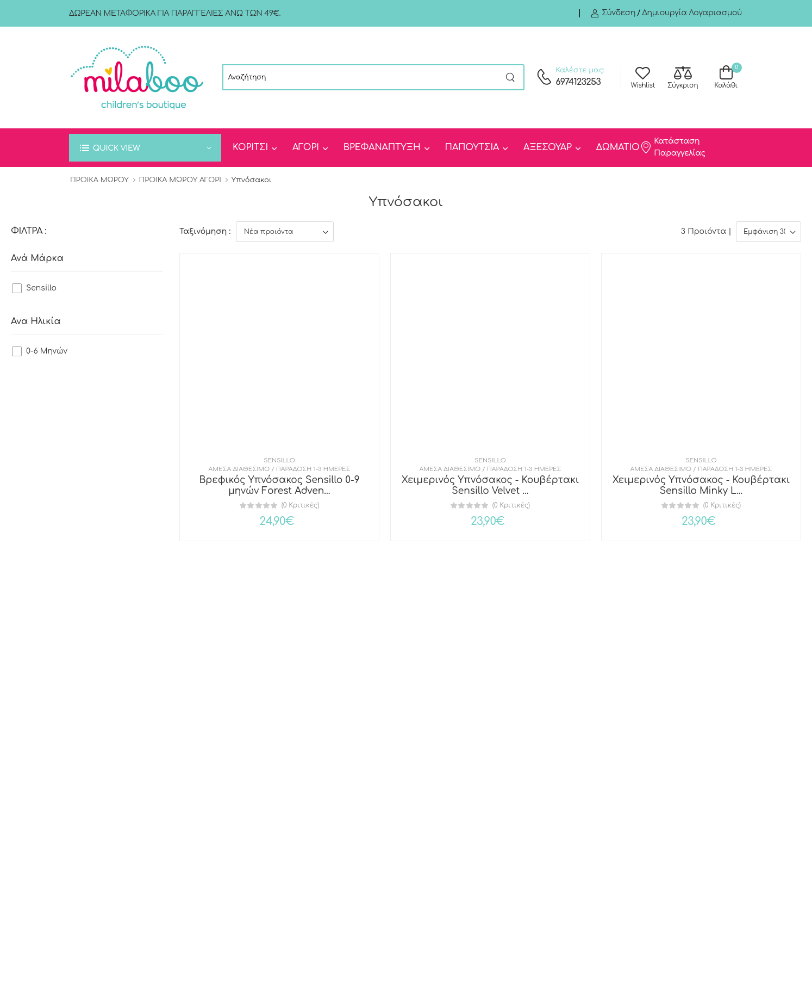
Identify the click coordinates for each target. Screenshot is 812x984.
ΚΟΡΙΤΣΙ (250, 147)
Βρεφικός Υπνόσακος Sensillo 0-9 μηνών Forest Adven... (279, 485)
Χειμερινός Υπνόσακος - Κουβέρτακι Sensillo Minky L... (701, 485)
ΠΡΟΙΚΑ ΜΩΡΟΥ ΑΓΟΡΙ (180, 180)
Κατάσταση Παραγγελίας (672, 147)
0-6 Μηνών (46, 351)
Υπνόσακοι (252, 180)
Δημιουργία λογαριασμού (692, 13)
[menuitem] (254, 147)
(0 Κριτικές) (300, 505)
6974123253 (578, 82)
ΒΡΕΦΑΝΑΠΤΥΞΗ (382, 147)
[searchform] (359, 77)
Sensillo (41, 288)
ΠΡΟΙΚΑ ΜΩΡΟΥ (99, 180)
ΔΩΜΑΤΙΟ (618, 147)
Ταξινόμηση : (204, 231)
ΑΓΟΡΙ (305, 147)
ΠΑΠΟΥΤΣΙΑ (472, 147)
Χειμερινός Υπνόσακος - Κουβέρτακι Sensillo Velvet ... (490, 485)
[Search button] (510, 77)
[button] (145, 148)
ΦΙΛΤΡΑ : (28, 231)
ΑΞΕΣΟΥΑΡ (547, 147)
